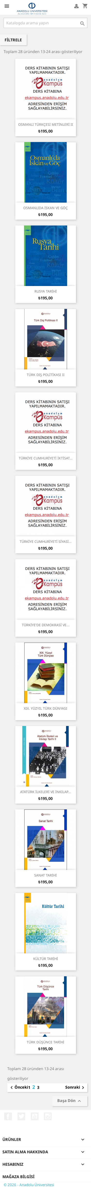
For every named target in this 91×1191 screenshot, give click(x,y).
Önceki (18, 1088)
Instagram (48, 1116)
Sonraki (75, 1088)
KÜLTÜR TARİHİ (45, 958)
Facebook (8, 1116)
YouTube (35, 1116)
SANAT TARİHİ (45, 875)
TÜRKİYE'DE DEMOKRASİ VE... (45, 625)
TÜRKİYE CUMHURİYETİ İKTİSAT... (46, 458)
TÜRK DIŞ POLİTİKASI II (46, 374)
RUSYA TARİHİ (45, 291)
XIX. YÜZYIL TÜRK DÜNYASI (45, 708)
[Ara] (45, 23)
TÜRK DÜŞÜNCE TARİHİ (45, 1042)
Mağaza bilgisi (18, 1176)
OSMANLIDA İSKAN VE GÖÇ (45, 208)
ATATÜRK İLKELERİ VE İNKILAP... (45, 791)
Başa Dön (69, 1101)
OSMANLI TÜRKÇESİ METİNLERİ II (45, 124)
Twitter (21, 1116)
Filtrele (13, 40)
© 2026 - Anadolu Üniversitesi (29, 1184)
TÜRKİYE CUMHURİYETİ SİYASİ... (46, 541)
